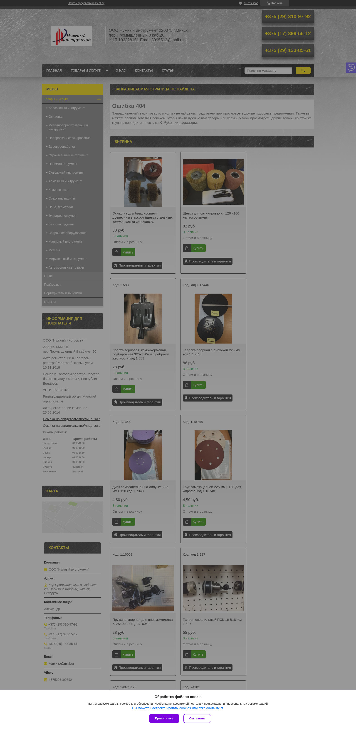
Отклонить (197, 718)
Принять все (164, 718)
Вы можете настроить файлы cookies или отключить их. (176, 708)
